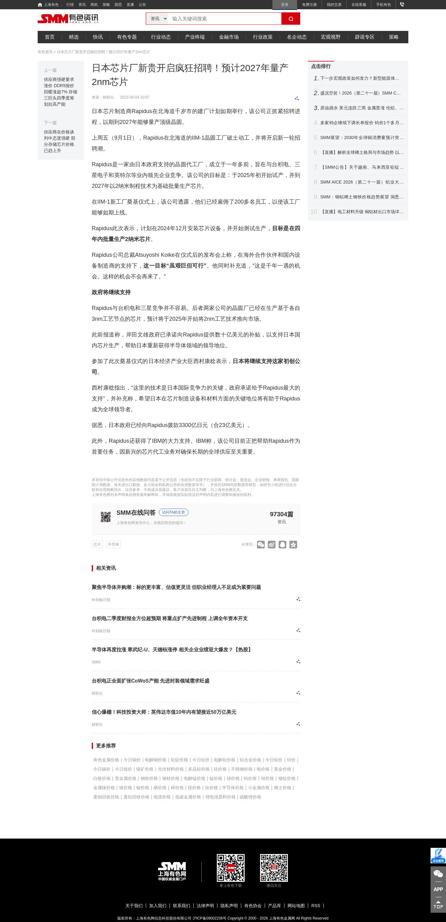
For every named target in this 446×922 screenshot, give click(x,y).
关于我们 (134, 905)
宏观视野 (331, 37)
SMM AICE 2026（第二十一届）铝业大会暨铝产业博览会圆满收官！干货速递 (362, 182)
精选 (74, 37)
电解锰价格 (194, 778)
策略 (106, 4)
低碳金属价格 (188, 796)
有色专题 (127, 37)
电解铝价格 (224, 759)
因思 (118, 4)
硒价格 (160, 787)
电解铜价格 (155, 759)
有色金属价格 (106, 759)
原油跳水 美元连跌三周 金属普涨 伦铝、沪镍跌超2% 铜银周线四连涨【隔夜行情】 (362, 108)
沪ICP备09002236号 (209, 918)
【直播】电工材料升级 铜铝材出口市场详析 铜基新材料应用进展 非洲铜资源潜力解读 (362, 211)
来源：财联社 (103, 97)
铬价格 (263, 769)
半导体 (113, 544)
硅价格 (220, 769)
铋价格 (142, 787)
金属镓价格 (104, 787)
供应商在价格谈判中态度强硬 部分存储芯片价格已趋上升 (59, 141)
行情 (70, 4)
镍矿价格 (145, 769)
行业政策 (263, 37)
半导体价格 (233, 787)
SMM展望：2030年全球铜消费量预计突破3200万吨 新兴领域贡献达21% (362, 137)
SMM (96, 662)
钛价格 (211, 787)
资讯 (82, 4)
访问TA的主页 (173, 512)
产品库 (274, 905)
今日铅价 (274, 759)
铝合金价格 (250, 759)
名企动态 (297, 37)
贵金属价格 (126, 778)
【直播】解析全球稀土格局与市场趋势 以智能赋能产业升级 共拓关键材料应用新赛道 (362, 152)
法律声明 (205, 905)
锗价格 (125, 787)
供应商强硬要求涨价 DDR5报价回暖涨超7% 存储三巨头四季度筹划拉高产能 (60, 92)
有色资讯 (45, 52)
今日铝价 (201, 759)
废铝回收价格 (136, 796)
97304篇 (281, 514)
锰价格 (215, 778)
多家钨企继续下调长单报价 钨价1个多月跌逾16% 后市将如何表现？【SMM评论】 (362, 122)
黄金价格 (282, 769)
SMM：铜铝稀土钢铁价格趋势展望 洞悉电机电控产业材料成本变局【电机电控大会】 (362, 197)
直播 (130, 4)
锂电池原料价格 (220, 796)
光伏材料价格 (171, 769)
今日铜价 (132, 759)
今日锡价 (102, 769)
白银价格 (102, 778)
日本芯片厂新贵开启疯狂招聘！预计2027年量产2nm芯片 (103, 52)
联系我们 (181, 905)
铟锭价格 (287, 778)
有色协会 (253, 905)
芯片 (97, 544)
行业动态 (161, 37)
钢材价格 (170, 778)
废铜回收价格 (106, 796)
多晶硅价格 (199, 769)
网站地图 (296, 905)
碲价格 (177, 787)
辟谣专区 (365, 37)
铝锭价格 (179, 759)
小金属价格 (259, 787)
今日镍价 (123, 769)
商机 (94, 4)
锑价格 (233, 778)
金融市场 (229, 37)
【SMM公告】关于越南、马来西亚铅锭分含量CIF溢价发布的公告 (362, 167)
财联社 (97, 693)
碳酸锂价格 (250, 796)
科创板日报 (101, 600)
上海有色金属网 (282, 918)
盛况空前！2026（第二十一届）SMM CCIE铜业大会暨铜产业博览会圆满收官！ (362, 93)
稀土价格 (282, 787)
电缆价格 (162, 796)
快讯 (98, 37)
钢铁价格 (149, 778)
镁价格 (194, 787)
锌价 (291, 759)
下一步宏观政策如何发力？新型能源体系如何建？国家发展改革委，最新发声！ (362, 78)
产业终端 (195, 37)
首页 (50, 37)
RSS (315, 905)
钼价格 (267, 778)
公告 (142, 4)
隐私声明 (229, 905)
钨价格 (250, 778)
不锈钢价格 (242, 769)
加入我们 (157, 905)
